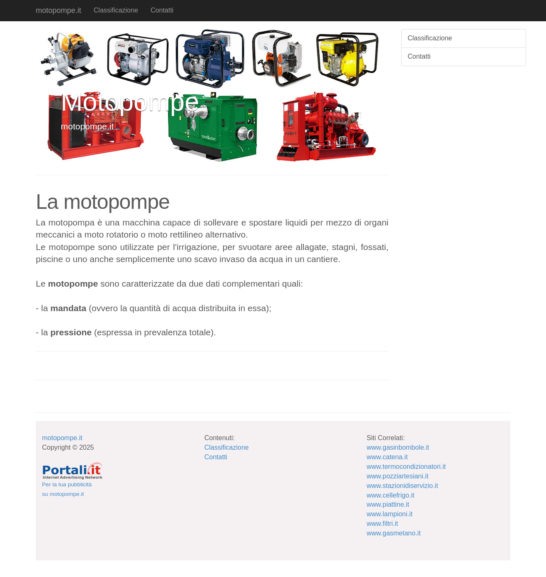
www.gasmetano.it (394, 533)
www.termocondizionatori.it (406, 466)
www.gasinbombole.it (398, 447)
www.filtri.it (382, 523)
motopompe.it (58, 10)
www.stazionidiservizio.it (402, 485)
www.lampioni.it (389, 514)
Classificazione (116, 10)
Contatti (162, 10)
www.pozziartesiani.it (398, 476)
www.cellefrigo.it (390, 495)
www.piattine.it (388, 504)
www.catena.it (387, 457)
